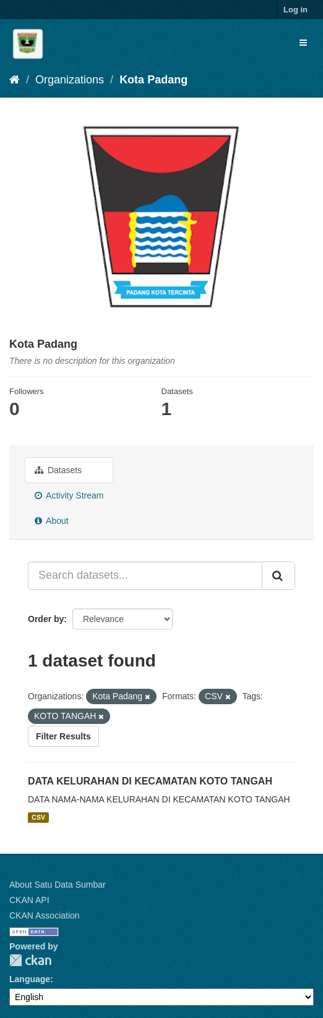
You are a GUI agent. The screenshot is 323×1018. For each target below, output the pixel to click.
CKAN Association (44, 915)
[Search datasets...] (145, 576)
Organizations (69, 80)
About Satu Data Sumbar (57, 885)
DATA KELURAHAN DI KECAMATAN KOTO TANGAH (150, 781)
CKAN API (29, 900)
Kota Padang (153, 80)
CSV (38, 817)
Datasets (58, 470)
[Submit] (278, 576)
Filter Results (63, 736)
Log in (295, 9)
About (52, 521)
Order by (46, 619)
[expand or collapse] (303, 42)
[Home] (14, 80)
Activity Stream (69, 495)
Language (29, 979)
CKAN (30, 960)
